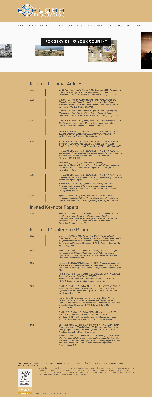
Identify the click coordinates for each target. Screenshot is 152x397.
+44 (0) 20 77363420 (88, 363)
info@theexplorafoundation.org (53, 363)
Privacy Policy (41, 393)
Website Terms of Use (58, 393)
